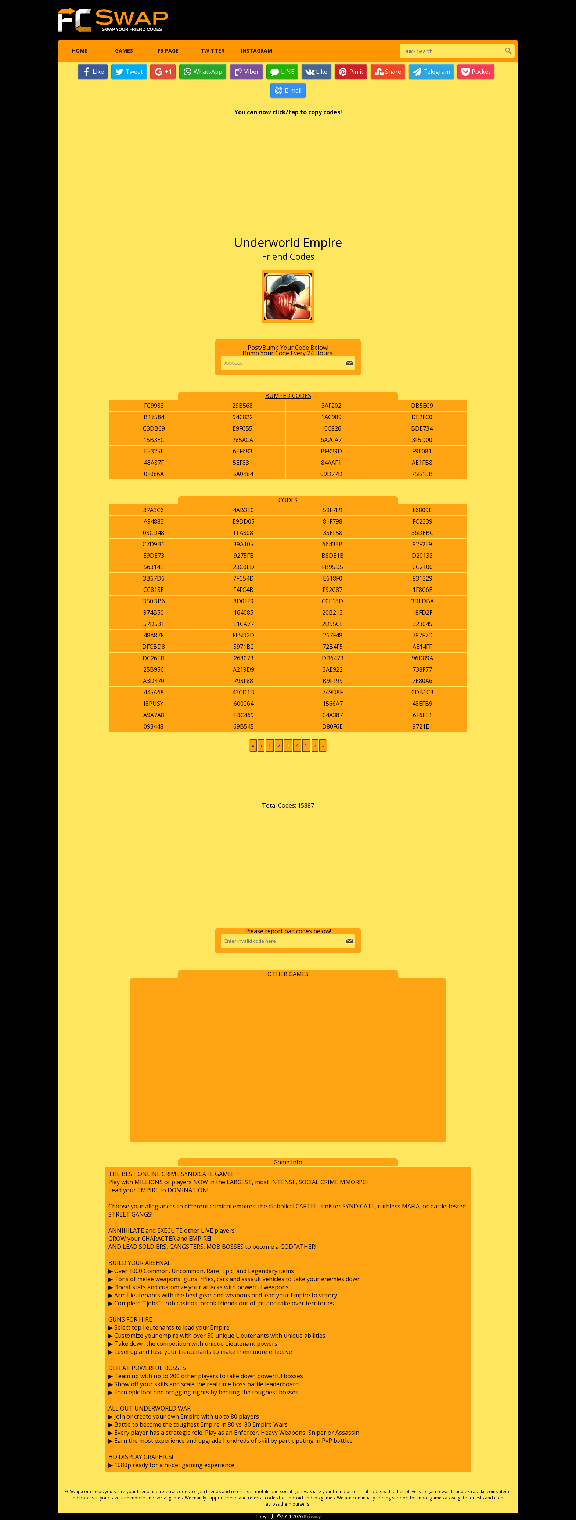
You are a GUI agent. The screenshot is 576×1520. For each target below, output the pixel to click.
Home (79, 51)
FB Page (168, 51)
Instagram (256, 51)
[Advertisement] (288, 179)
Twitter (212, 51)
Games (124, 51)
